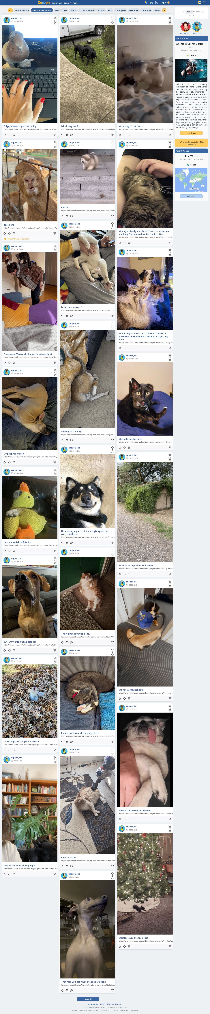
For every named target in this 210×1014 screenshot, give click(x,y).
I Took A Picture (87, 10)
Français (89, 1010)
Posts (102, 1004)
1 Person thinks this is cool (18, 239)
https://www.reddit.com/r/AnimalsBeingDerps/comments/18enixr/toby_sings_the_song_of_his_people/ (43, 744)
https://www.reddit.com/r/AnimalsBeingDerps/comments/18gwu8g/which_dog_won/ (94, 129)
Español (96, 1010)
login (189, 12)
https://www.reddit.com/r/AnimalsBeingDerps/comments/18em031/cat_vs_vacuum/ (93, 861)
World (157, 10)
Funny (73, 10)
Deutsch (82, 1010)
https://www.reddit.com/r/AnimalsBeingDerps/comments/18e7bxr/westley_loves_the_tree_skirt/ (156, 941)
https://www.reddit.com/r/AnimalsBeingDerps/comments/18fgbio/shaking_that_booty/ (95, 435)
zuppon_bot (16, 18)
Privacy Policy (100, 1007)
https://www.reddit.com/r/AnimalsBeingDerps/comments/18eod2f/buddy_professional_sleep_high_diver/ (101, 736)
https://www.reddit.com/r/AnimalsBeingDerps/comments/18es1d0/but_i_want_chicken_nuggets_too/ (42, 645)
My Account (93, 1004)
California (146, 10)
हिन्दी (107, 1010)
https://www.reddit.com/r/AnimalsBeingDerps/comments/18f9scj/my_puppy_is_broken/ (37, 457)
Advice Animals (22, 10)
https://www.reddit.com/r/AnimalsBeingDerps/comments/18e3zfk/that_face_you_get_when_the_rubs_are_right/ (104, 985)
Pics (110, 10)
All (10, 10)
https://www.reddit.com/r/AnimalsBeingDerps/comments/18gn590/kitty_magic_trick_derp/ (154, 129)
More (88, 999)
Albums (110, 1004)
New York (133, 10)
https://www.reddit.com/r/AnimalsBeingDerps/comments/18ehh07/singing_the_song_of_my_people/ (42, 869)
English (74, 1010)
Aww (57, 10)
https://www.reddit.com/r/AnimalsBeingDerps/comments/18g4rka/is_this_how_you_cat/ (95, 310)
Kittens (101, 10)
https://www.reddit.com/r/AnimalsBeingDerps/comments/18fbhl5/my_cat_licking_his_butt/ (153, 442)
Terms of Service (88, 1007)
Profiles (118, 1004)
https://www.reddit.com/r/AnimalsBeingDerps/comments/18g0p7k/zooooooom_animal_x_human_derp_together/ (47, 357)
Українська (134, 1010)
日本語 (102, 1010)
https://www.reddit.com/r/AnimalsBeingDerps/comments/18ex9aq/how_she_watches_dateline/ (40, 545)
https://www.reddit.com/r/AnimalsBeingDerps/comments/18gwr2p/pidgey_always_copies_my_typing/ (43, 129)
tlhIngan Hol (123, 1010)
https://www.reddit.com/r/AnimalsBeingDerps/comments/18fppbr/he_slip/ (90, 211)
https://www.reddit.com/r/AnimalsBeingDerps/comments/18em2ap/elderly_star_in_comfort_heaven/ (157, 813)
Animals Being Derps (42, 10)
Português (114, 1010)
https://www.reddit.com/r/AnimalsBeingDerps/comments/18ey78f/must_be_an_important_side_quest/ (158, 569)
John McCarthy (185, 33)
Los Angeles (120, 10)
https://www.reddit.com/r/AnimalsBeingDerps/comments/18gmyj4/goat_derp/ (34, 228)
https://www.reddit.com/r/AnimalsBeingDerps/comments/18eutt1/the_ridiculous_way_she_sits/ (97, 637)
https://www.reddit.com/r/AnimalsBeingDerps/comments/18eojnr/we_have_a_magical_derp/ (154, 693)
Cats (65, 10)
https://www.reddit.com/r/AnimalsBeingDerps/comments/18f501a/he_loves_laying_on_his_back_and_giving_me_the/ (105, 537)
